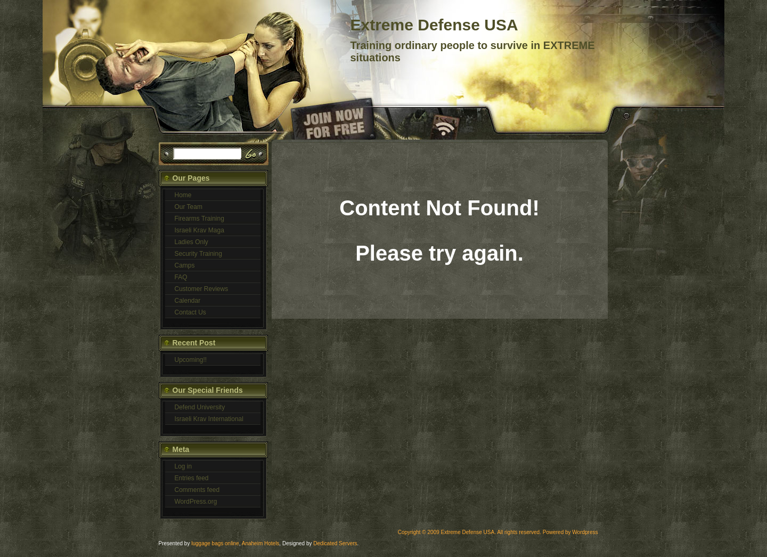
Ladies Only (191, 242)
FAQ (181, 277)
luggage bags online (215, 543)
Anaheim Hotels (261, 543)
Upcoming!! (191, 360)
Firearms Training (199, 218)
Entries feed (192, 478)
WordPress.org (196, 501)
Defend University (200, 407)
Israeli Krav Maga (199, 230)
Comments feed (197, 490)
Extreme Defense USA (434, 25)
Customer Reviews (202, 289)
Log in (183, 466)
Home (183, 195)
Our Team (188, 207)
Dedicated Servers (335, 543)
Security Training (198, 253)
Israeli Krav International (209, 419)
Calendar (188, 300)
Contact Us (190, 312)
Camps (185, 265)
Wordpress (585, 532)
